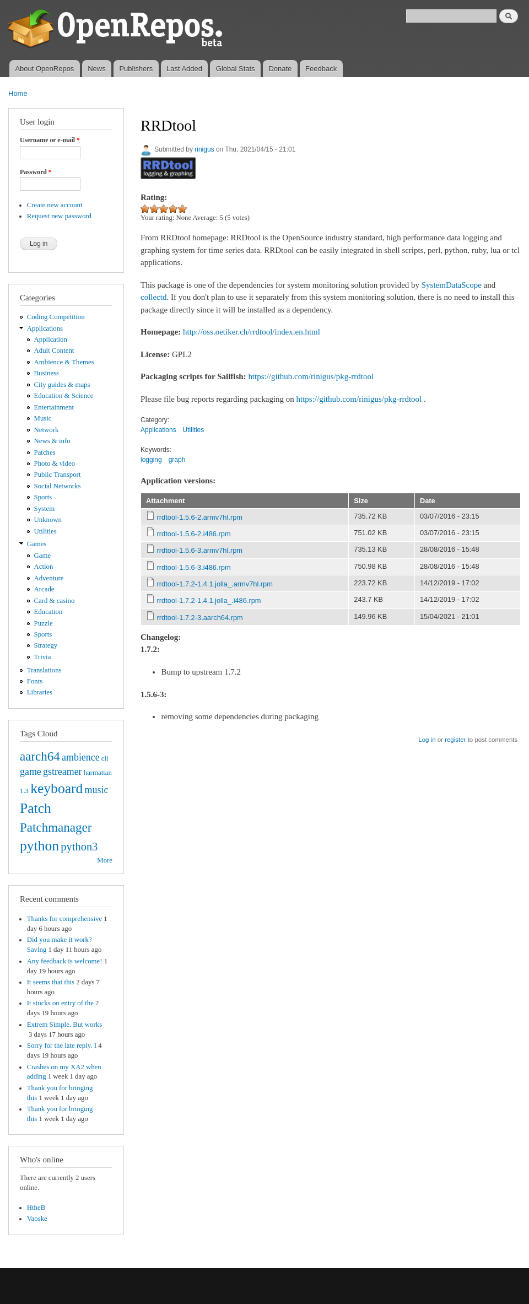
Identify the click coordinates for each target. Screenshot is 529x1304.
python (39, 846)
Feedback (321, 68)
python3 (79, 846)
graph (177, 460)
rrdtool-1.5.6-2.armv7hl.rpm (199, 517)
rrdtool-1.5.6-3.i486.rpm (194, 567)
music (97, 789)
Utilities (45, 531)
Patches (45, 452)
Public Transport (57, 474)
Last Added (184, 68)
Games (37, 544)
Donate (280, 68)
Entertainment (54, 407)
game (30, 771)
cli (105, 758)
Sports (43, 497)
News (97, 68)
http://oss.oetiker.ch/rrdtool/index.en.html (251, 331)
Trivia (42, 657)
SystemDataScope (452, 285)
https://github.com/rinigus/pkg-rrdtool (311, 376)
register (455, 739)
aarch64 (40, 756)
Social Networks (57, 486)
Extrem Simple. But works (64, 1024)
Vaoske (37, 1218)
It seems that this (50, 982)
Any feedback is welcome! (64, 961)
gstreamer (62, 771)
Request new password (59, 216)
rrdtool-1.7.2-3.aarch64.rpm (200, 617)
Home (18, 93)
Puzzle (43, 623)
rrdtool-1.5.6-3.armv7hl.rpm (199, 550)
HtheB (36, 1207)
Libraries (39, 692)
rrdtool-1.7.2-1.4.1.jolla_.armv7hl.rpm (215, 584)
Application (50, 339)
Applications (45, 328)
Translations (44, 670)
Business (46, 373)
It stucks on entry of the (60, 1003)
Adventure (49, 578)
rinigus (204, 149)
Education (48, 612)
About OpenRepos (44, 68)
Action (43, 566)
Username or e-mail (50, 140)
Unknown (48, 520)
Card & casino (54, 601)
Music (43, 418)
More (104, 860)
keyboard (56, 788)
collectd (153, 297)
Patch (35, 808)
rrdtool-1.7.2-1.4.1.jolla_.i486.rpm (209, 600)
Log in (426, 739)
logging (151, 460)
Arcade (44, 589)
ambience (81, 757)
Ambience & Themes (64, 362)
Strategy (46, 645)
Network (46, 430)
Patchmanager (55, 827)
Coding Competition (56, 317)
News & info (52, 441)
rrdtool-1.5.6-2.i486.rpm (194, 534)
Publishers (136, 68)
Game (42, 555)
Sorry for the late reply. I (61, 1045)
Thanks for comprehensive (64, 919)
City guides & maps (62, 385)
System (44, 509)
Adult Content (54, 350)
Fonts (34, 681)
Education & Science (64, 396)
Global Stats (235, 68)
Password (36, 172)
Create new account (55, 205)
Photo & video (54, 463)
